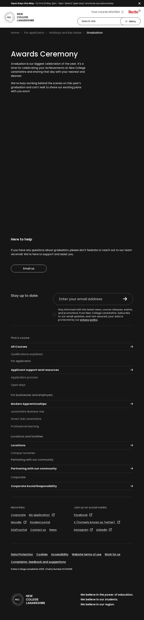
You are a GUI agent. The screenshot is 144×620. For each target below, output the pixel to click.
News (53, 530)
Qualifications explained (27, 354)
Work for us (112, 554)
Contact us (38, 530)
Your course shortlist (107, 12)
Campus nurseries (23, 453)
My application (42, 515)
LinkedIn (104, 530)
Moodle (18, 522)
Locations (72, 445)
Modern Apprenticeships (72, 404)
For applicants (34, 33)
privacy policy (89, 320)
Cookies (42, 554)
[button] (141, 3)
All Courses (72, 347)
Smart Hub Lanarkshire (26, 419)
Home (15, 33)
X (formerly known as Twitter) (97, 522)
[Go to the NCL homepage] (18, 17)
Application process (24, 377)
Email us (28, 268)
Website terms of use (86, 554)
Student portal (40, 522)
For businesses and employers (32, 395)
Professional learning (25, 426)
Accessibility (59, 554)
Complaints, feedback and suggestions (38, 562)
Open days (18, 385)
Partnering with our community (32, 460)
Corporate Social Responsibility (72, 486)
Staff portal (19, 530)
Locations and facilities (27, 436)
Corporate (18, 477)
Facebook (83, 515)
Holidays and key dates (65, 33)
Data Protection (22, 554)
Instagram (83, 530)
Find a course (20, 338)
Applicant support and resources (72, 370)
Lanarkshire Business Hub (27, 412)
